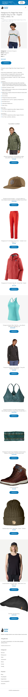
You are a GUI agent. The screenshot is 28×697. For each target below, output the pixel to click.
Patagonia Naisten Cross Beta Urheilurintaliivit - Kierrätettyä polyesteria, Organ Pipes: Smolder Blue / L (14, 410)
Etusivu (2, 18)
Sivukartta (3, 683)
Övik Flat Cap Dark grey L (14, 613)
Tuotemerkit (9, 51)
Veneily (2, 666)
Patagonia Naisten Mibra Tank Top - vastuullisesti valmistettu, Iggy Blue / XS (14, 326)
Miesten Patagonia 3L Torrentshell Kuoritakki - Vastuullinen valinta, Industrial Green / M (14, 157)
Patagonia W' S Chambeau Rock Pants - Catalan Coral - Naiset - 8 (14, 241)
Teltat (2, 657)
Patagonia (14, 51)
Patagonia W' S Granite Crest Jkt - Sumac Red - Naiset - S (14, 283)
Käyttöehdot (3, 679)
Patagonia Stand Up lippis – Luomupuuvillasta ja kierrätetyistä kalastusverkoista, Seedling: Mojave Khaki (14, 199)
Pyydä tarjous (21, 2)
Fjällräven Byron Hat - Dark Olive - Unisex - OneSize (14, 528)
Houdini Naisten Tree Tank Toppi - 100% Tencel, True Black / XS (14, 584)
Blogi (2, 674)
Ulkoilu (2, 661)
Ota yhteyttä (3, 676)
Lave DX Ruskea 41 (14, 487)
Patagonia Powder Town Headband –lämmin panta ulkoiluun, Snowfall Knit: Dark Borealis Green (14, 452)
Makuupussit (3, 655)
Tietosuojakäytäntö (5, 681)
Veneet (2, 664)
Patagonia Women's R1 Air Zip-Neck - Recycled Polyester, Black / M (14, 368)
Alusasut (3, 652)
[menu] (25, 7)
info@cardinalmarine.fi (6, 645)
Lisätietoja (6, 62)
